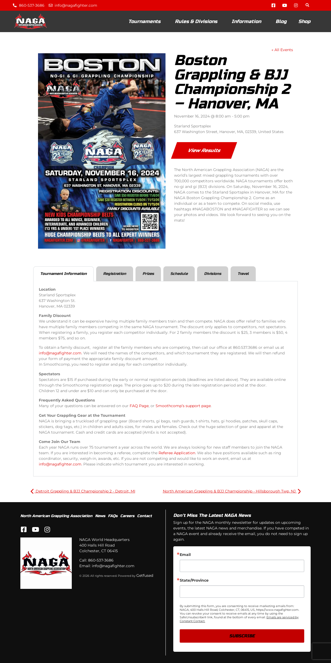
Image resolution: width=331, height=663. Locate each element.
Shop (304, 21)
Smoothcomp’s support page (183, 405)
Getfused (144, 575)
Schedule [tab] (179, 273)
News (100, 516)
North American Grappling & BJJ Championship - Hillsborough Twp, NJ (232, 491)
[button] (307, 5)
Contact (144, 516)
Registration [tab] (114, 273)
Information (248, 21)
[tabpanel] (165, 379)
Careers (127, 516)
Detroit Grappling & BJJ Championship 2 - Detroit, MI (83, 491)
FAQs (113, 516)
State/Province (194, 580)
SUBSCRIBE (242, 635)
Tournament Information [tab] (63, 273)
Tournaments (145, 21)
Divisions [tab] (212, 273)
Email (185, 554)
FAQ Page (139, 405)
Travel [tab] (243, 273)
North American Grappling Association (56, 516)
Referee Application (177, 452)
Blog (281, 21)
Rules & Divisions (197, 21)
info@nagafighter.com (60, 353)
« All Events (282, 49)
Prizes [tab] (148, 273)
